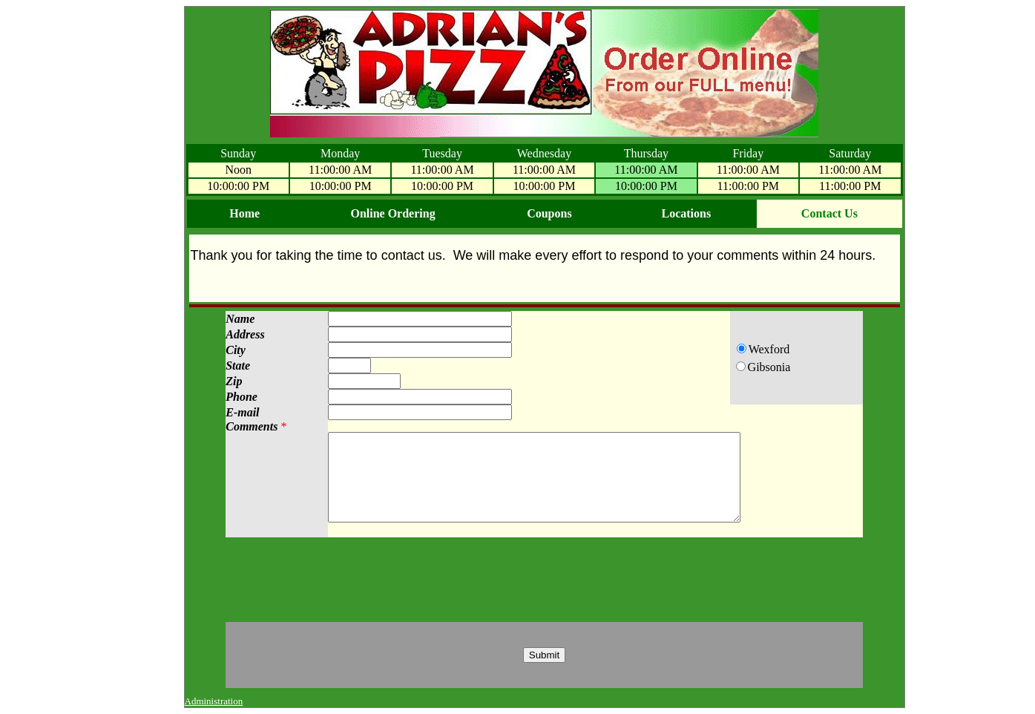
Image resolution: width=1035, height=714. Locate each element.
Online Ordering (392, 213)
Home (244, 213)
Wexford (774, 349)
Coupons (549, 213)
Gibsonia (774, 367)
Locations (686, 213)
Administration (214, 701)
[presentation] (544, 580)
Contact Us (829, 213)
